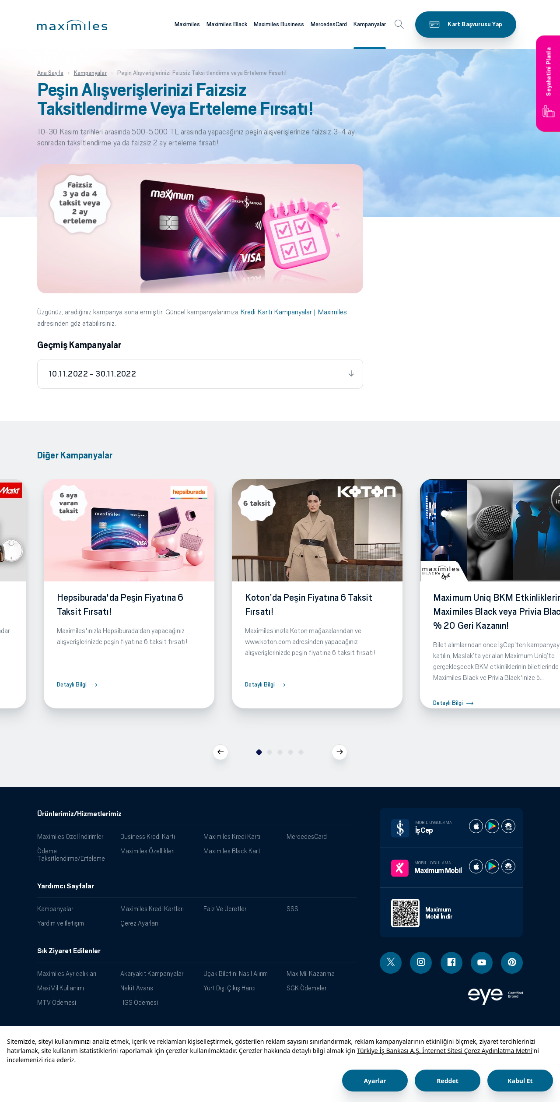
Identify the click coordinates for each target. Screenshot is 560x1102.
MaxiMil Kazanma (311, 973)
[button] (72, 25)
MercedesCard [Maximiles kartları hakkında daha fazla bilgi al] (329, 24)
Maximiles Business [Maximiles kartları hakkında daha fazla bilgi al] (279, 24)
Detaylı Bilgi (72, 684)
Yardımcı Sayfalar (65, 886)
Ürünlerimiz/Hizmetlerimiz (79, 814)
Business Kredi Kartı (147, 836)
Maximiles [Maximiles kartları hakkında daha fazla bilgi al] (187, 24)
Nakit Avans (136, 988)
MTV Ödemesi (56, 1002)
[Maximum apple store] (476, 866)
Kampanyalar (55, 908)
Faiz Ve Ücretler (224, 908)
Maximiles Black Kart (231, 851)
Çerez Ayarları (139, 923)
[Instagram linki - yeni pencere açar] (421, 963)
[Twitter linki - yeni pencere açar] (391, 963)
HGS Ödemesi (139, 1002)
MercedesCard (307, 836)
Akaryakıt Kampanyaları (152, 973)
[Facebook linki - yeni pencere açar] (451, 963)
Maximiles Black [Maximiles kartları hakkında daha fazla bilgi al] (226, 24)
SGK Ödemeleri (307, 988)
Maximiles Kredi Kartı (231, 836)
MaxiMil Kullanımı (60, 988)
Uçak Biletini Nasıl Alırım (235, 973)
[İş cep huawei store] (508, 826)
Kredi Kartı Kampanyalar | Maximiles (293, 312)
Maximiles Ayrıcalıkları (66, 973)
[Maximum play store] (492, 866)
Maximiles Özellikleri (147, 851)
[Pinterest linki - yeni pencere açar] (512, 963)
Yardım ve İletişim (60, 923)
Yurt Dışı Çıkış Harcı (229, 988)
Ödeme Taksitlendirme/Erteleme (71, 854)
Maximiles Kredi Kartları (152, 908)
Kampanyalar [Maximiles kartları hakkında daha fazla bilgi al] (370, 24)
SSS (292, 908)
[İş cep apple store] (476, 826)
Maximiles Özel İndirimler (70, 836)
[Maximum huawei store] (508, 866)
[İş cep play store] (492, 826)
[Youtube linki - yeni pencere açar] (482, 963)
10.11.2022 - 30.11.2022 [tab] (92, 374)
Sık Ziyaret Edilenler (69, 951)
